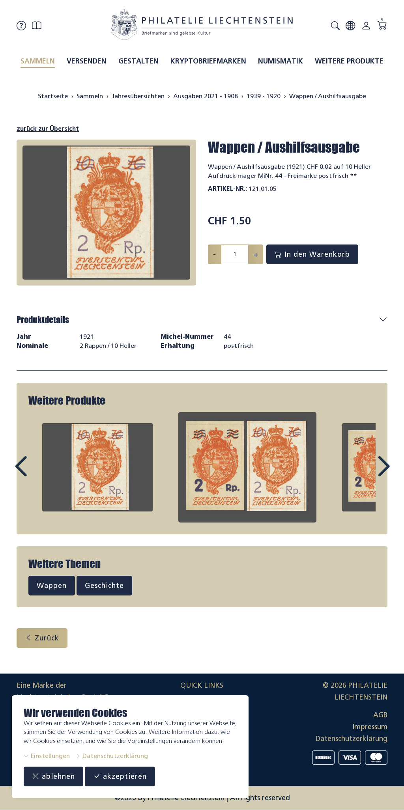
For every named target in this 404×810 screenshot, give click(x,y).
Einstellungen (47, 756)
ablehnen (53, 776)
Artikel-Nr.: (227, 188)
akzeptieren (120, 776)
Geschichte (104, 585)
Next (365, 473)
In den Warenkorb (312, 254)
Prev (38, 473)
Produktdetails (43, 319)
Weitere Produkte (349, 61)
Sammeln (38, 61)
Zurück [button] (42, 638)
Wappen (52, 585)
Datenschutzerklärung (111, 756)
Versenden (87, 61)
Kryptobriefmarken (208, 61)
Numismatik (280, 61)
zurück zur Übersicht (48, 129)
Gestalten (138, 61)
